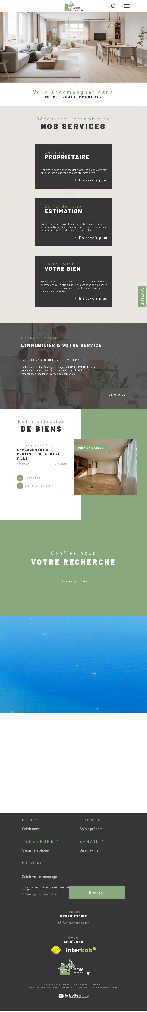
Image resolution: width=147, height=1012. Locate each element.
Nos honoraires (68, 988)
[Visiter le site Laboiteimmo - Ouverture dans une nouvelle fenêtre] (73, 1000)
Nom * (30, 820)
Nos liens (89, 988)
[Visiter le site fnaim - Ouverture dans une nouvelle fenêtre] (56, 950)
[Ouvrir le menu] (127, 6)
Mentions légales (49, 988)
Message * (37, 863)
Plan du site (33, 988)
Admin (80, 988)
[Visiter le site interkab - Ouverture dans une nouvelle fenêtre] (81, 950)
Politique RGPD (103, 988)
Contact (142, 296)
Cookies (116, 988)
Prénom (91, 820)
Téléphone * (40, 842)
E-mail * (92, 842)
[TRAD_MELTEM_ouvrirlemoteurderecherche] (114, 6)
